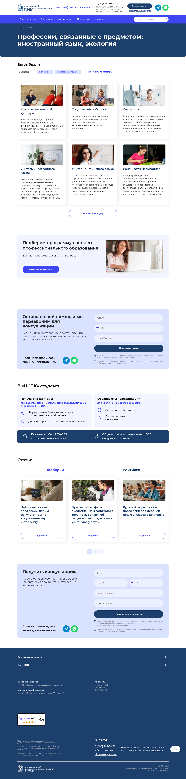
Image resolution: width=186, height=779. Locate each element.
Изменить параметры (100, 72)
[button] (96, 328)
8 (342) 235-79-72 (104, 750)
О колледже (47, 19)
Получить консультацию (128, 614)
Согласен (101, 355)
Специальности (28, 19)
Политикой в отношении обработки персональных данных (130, 356)
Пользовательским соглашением (112, 363)
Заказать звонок (140, 6)
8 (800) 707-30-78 (109, 3)
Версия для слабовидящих (140, 11)
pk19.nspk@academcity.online (112, 754)
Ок (175, 749)
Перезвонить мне (129, 348)
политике (157, 750)
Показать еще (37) (93, 213)
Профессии (83, 19)
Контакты (99, 19)
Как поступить (65, 19)
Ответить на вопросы (41, 269)
